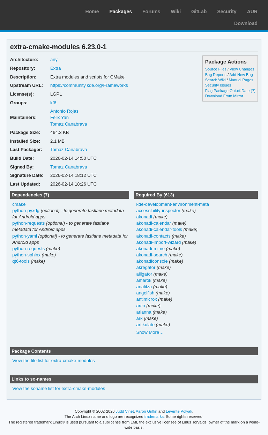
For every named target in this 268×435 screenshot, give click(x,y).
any (54, 59)
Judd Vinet (125, 411)
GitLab (199, 11)
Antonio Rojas (64, 111)
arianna (143, 312)
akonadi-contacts (153, 236)
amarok (143, 280)
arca (140, 305)
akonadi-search (151, 254)
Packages (120, 11)
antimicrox (146, 299)
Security (226, 11)
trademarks (154, 416)
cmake (18, 204)
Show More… (150, 332)
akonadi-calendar (153, 223)
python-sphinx (26, 254)
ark (139, 318)
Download (246, 23)
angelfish (145, 292)
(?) (253, 91)
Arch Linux (38, 10)
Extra (55, 68)
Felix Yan (59, 117)
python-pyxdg (25, 210)
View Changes (242, 69)
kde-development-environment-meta (172, 204)
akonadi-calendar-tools (159, 229)
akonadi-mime (150, 248)
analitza (144, 286)
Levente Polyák (179, 411)
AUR (252, 11)
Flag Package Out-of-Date (227, 91)
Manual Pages (241, 80)
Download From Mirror (224, 96)
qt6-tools (21, 261)
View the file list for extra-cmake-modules (53, 360)
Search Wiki (215, 80)
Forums (151, 11)
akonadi (144, 216)
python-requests (28, 223)
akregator (145, 267)
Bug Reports (215, 75)
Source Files (215, 69)
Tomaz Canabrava (68, 124)
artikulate (145, 324)
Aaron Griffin (146, 411)
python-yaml (24, 236)
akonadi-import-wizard (158, 242)
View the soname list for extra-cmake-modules (58, 388)
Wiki (176, 11)
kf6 (53, 102)
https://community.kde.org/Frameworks (89, 85)
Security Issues (218, 85)
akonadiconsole (152, 261)
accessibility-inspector (158, 210)
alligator (144, 274)
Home (92, 11)
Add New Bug (241, 75)
